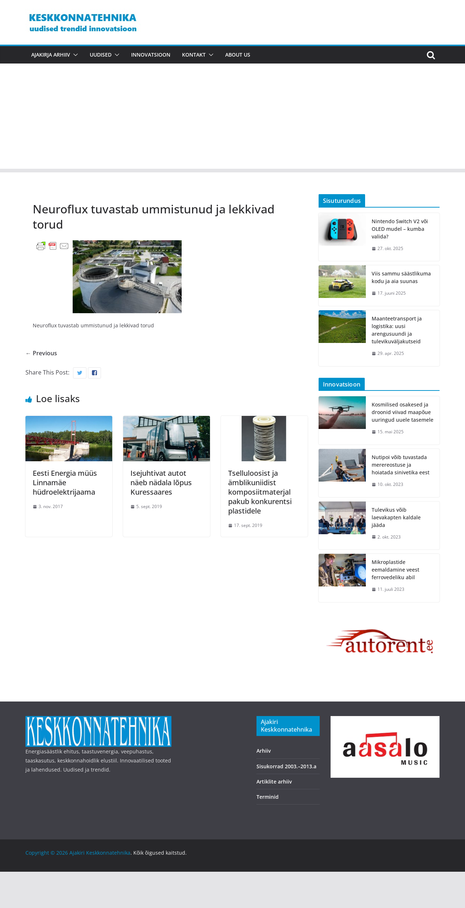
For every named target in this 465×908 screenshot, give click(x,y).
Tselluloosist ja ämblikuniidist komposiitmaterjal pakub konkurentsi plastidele (260, 492)
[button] (74, 55)
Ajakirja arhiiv (50, 54)
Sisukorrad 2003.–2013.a (286, 766)
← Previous (41, 353)
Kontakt (194, 54)
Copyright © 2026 (47, 852)
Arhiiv (263, 750)
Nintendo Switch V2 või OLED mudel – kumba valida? (400, 229)
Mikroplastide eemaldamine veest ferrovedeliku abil (395, 570)
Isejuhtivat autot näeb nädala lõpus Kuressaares (161, 482)
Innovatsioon (150, 54)
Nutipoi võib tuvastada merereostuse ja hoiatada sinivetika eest (400, 465)
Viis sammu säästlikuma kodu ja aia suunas (401, 277)
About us (237, 54)
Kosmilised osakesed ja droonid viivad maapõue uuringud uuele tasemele (402, 412)
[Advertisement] (232, 118)
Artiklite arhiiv (274, 781)
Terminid (267, 796)
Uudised (101, 54)
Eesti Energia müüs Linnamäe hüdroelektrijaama (65, 482)
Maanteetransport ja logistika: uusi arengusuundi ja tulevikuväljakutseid (397, 330)
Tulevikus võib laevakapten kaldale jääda (396, 517)
